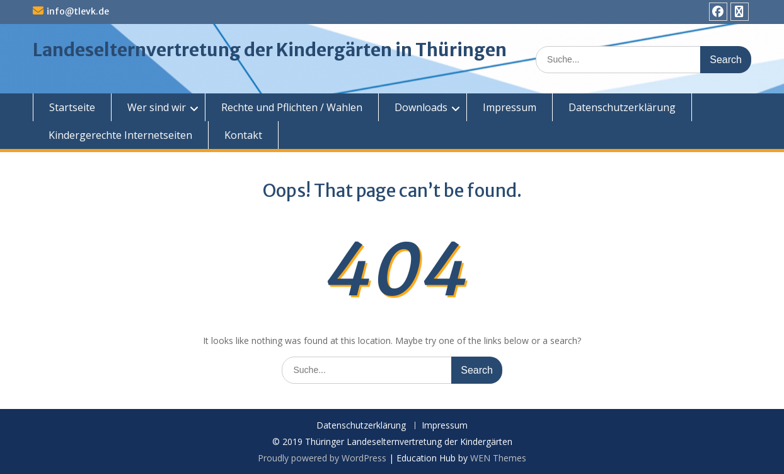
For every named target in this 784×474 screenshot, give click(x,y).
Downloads (421, 107)
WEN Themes (498, 458)
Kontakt (243, 135)
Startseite (72, 107)
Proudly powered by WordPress (322, 458)
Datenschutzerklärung (622, 107)
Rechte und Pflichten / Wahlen (291, 107)
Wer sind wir (156, 107)
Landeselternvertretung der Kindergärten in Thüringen (270, 50)
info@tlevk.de (78, 11)
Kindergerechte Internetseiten (120, 135)
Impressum (509, 107)
